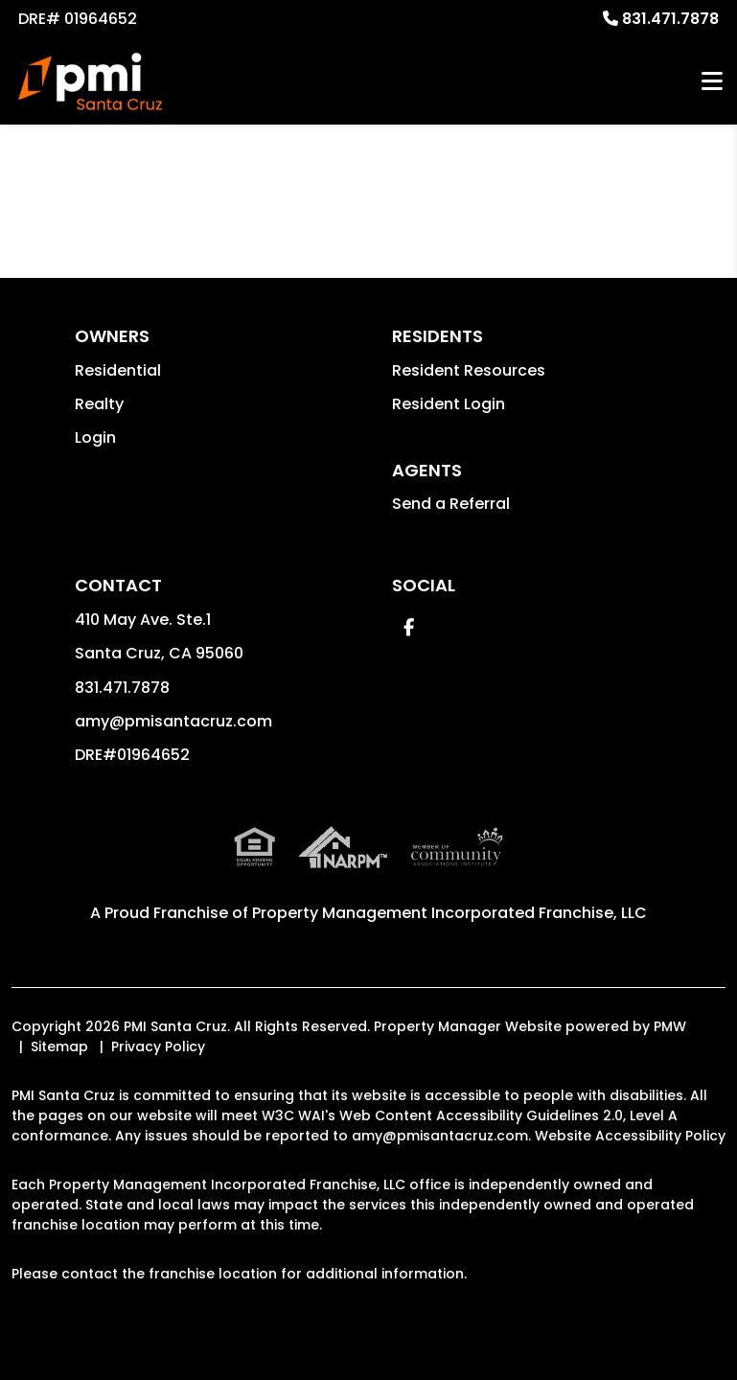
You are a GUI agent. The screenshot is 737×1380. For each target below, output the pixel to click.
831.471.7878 (670, 19)
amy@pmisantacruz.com (173, 721)
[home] (89, 81)
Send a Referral (451, 504)
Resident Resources (468, 370)
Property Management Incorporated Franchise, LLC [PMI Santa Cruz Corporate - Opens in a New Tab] (449, 913)
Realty (99, 404)
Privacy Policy (158, 1046)
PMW (670, 1026)
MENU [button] (712, 82)
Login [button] (95, 437)
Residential (118, 370)
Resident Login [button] (448, 404)
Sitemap (59, 1046)
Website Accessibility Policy (630, 1135)
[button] (409, 627)
